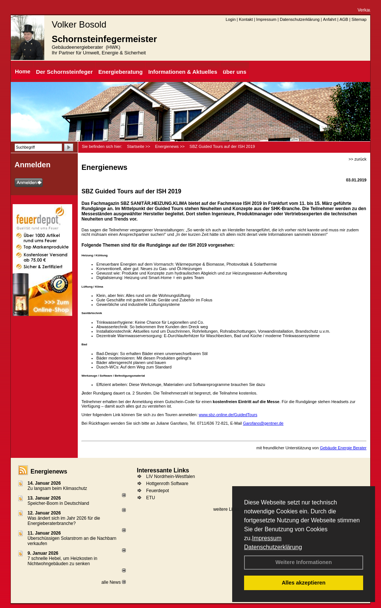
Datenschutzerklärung (273, 547)
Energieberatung (120, 72)
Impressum (266, 538)
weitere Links (228, 509)
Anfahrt (329, 19)
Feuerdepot (157, 490)
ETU (150, 497)
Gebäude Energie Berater (343, 448)
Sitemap (359, 19)
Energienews (49, 471)
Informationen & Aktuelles (182, 72)
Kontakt (246, 19)
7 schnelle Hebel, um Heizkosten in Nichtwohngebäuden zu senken (62, 561)
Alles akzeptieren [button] (304, 583)
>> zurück (357, 159)
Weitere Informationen (303, 562)
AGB (343, 19)
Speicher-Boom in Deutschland (58, 503)
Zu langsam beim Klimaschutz (57, 488)
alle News (113, 582)
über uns (234, 72)
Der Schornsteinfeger (64, 72)
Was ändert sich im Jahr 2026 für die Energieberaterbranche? (64, 521)
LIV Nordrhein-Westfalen (170, 476)
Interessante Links (163, 470)
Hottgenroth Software (167, 483)
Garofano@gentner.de (263, 423)
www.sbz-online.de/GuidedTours (228, 414)
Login (230, 19)
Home (23, 71)
